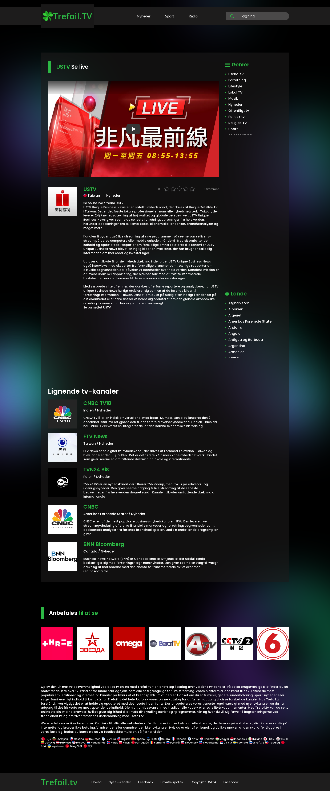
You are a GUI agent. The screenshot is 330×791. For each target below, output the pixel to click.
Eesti (152, 739)
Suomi (164, 739)
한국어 (282, 739)
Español (138, 739)
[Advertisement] (165, 39)
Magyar (222, 739)
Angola (234, 333)
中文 (88, 746)
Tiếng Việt (74, 746)
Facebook (231, 782)
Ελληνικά (108, 739)
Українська (56, 746)
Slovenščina (208, 742)
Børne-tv (236, 74)
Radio (193, 16)
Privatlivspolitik (172, 782)
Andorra (235, 327)
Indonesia (239, 739)
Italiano (255, 739)
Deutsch (93, 739)
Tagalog (273, 742)
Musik (233, 98)
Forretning (237, 80)
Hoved (96, 782)
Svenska (241, 742)
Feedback (145, 782)
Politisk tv (236, 116)
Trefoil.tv (59, 782)
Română (157, 742)
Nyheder (143, 16)
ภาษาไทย (257, 742)
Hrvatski (207, 739)
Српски (226, 742)
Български (60, 739)
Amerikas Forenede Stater (250, 321)
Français (179, 739)
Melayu (79, 742)
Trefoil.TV (67, 16)
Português (140, 742)
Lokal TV (235, 92)
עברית (193, 739)
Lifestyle (235, 86)
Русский (173, 742)
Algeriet (235, 315)
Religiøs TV (237, 122)
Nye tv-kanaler (120, 782)
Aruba (233, 358)
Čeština (77, 739)
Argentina (236, 345)
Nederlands (96, 742)
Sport (169, 16)
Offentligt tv (238, 110)
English (123, 739)
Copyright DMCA (203, 782)
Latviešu (64, 742)
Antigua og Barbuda (245, 339)
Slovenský (189, 742)
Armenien (236, 351)
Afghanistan (238, 303)
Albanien (235, 309)
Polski (124, 742)
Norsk (112, 742)
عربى (46, 739)
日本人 (269, 739)
